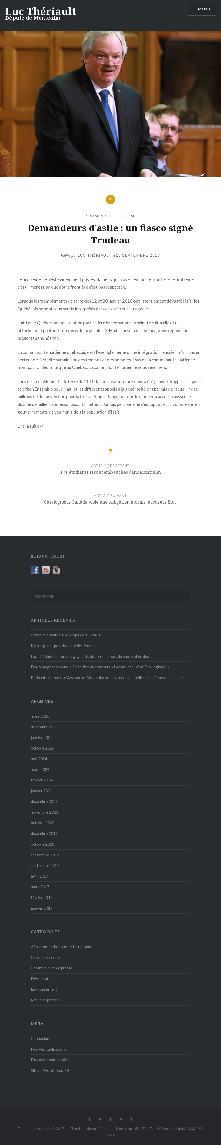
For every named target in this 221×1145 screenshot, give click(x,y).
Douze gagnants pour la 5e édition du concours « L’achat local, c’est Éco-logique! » (100, 666)
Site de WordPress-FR (50, 1070)
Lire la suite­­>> (31, 426)
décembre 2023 (44, 801)
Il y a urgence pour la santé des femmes (64, 645)
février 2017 (42, 897)
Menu (204, 9)
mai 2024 (39, 758)
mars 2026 (40, 716)
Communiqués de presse (110, 216)
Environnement (44, 989)
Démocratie (41, 978)
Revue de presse (44, 1000)
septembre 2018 (45, 854)
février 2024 (42, 780)
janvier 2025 (42, 737)
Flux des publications (48, 1049)
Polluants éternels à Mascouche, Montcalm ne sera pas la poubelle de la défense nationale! (107, 677)
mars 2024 (40, 769)
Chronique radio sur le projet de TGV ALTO (67, 635)
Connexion (40, 1038)
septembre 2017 (45, 865)
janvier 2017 (42, 908)
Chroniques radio (45, 957)
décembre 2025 (44, 727)
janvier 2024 (42, 790)
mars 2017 (40, 886)
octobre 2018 (42, 844)
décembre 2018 (44, 833)
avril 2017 (39, 876)
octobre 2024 (42, 748)
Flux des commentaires (50, 1059)
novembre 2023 (44, 812)
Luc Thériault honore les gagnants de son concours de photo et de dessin (92, 656)
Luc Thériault (40, 11)
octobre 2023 (42, 822)
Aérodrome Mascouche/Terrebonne (61, 946)
